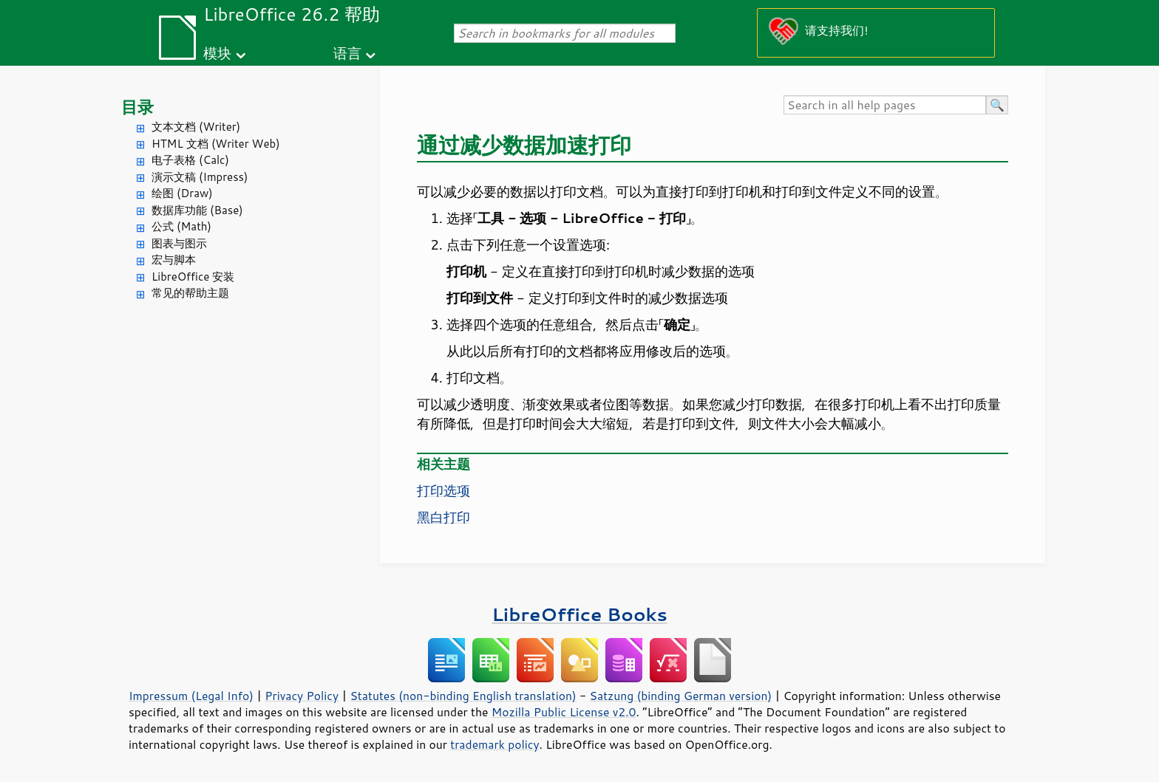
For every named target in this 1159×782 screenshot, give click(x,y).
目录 (137, 106)
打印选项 (443, 490)
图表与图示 (179, 243)
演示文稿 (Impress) (200, 177)
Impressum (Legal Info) (191, 695)
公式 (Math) (181, 226)
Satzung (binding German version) (681, 695)
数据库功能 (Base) (197, 210)
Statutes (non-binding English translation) (463, 695)
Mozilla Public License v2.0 (564, 712)
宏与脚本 (174, 259)
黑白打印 (443, 517)
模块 (217, 53)
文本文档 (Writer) (196, 126)
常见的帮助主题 (190, 293)
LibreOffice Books (579, 614)
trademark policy (494, 744)
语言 (347, 53)
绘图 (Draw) (182, 193)
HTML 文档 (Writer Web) (216, 143)
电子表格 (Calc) (190, 160)
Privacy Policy (302, 695)
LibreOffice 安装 (193, 276)
